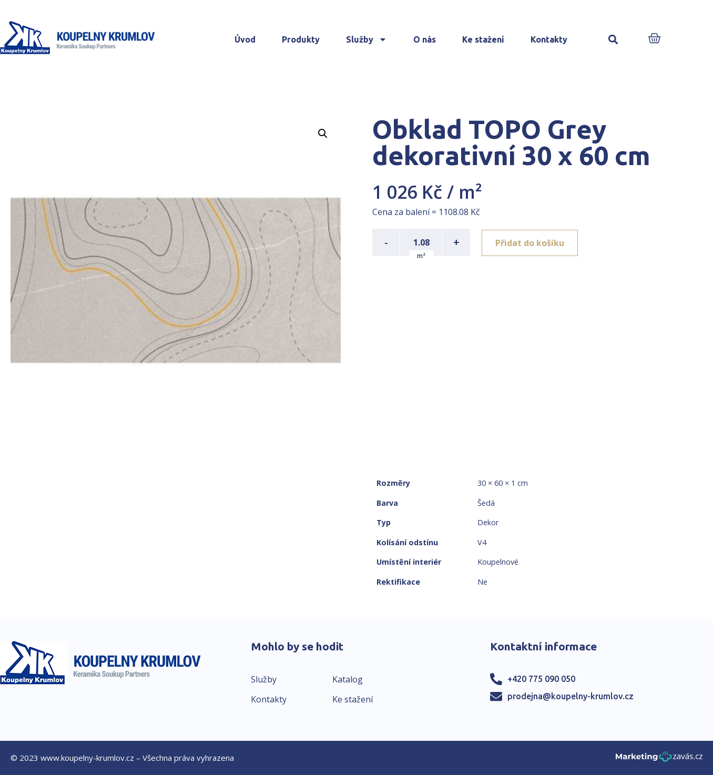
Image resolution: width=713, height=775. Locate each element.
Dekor (487, 522)
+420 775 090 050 (541, 679)
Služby (366, 39)
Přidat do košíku (530, 242)
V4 (481, 542)
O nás (424, 39)
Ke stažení (483, 39)
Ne (482, 582)
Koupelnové (497, 562)
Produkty (301, 39)
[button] (613, 39)
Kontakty (549, 39)
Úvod (245, 39)
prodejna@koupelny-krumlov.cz (570, 696)
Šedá (486, 503)
